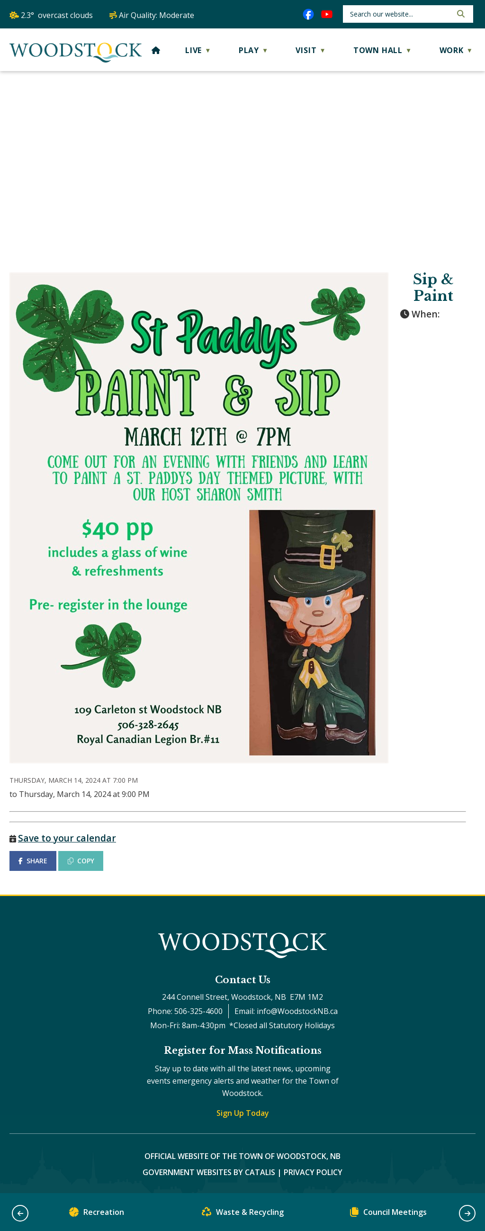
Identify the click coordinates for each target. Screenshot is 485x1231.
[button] (460, 13)
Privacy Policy (313, 1172)
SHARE (32, 860)
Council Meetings (388, 1214)
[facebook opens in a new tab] (308, 14)
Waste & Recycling (243, 1214)
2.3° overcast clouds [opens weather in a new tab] (57, 15)
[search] (400, 14)
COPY (81, 860)
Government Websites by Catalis (209, 1172)
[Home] (156, 50)
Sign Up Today (242, 1113)
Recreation (96, 1214)
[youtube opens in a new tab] (326, 14)
